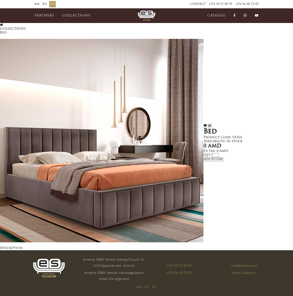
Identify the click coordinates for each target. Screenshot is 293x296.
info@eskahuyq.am (244, 265)
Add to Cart (213, 159)
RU (45, 4)
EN (52, 4)
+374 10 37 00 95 (220, 4)
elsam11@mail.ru (244, 272)
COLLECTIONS (76, 15)
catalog (216, 15)
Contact (198, 4)
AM (36, 4)
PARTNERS (44, 15)
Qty (206, 155)
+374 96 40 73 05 (247, 4)
